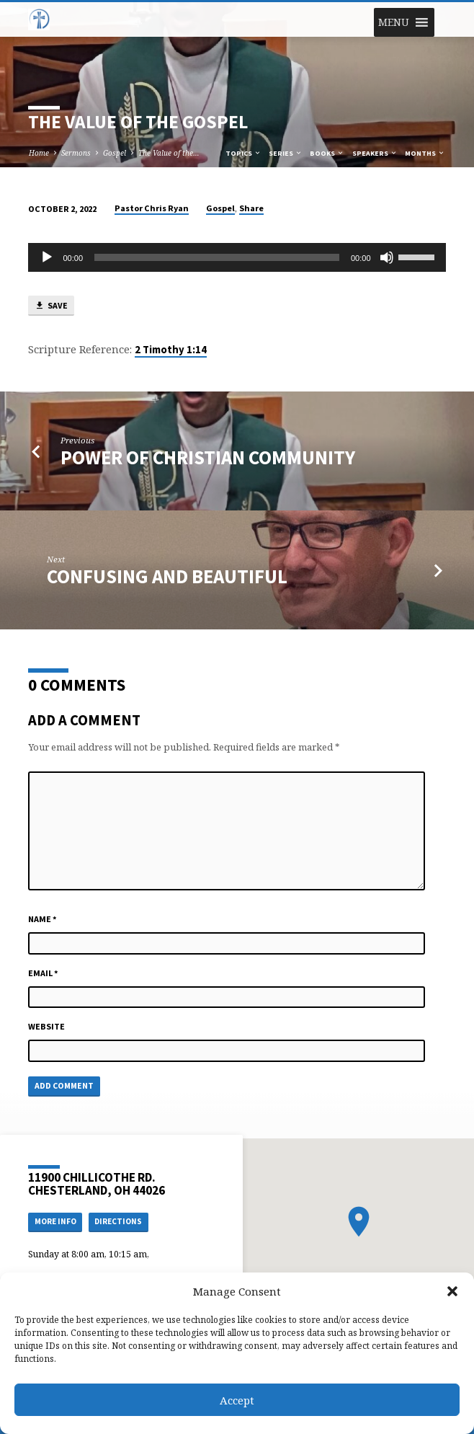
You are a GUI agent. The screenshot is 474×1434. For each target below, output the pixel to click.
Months (425, 153)
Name (42, 918)
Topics (243, 153)
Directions (118, 1221)
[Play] (47, 257)
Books (327, 153)
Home (39, 153)
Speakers (375, 153)
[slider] (216, 257)
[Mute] (387, 257)
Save (51, 306)
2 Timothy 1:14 (171, 349)
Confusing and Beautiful (167, 576)
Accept (237, 1400)
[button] (452, 1291)
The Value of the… (169, 153)
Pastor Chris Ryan (152, 208)
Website (46, 1026)
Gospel (114, 153)
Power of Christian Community (208, 457)
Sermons (76, 153)
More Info (55, 1221)
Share (251, 208)
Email (43, 973)
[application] (236, 257)
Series (286, 153)
